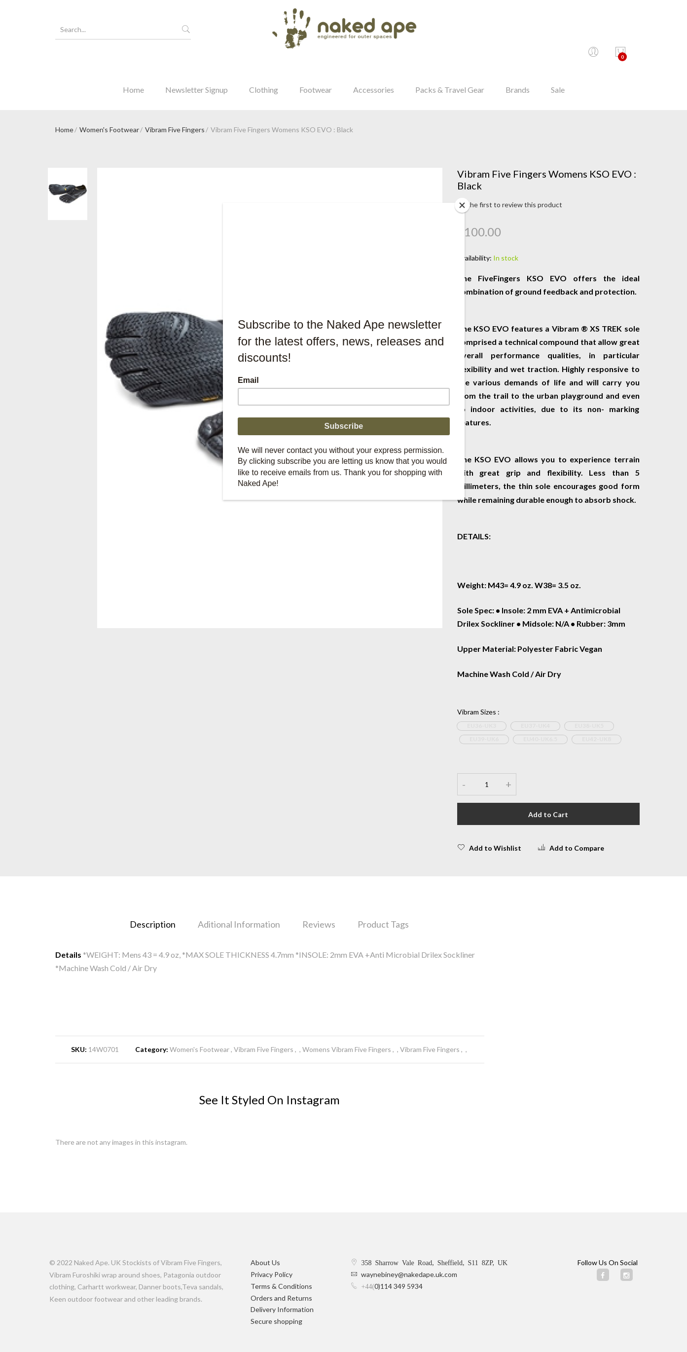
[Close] (462, 205)
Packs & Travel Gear (449, 66)
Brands (518, 66)
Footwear (315, 66)
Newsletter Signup (196, 66)
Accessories (373, 66)
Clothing (263, 66)
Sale (558, 66)
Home (133, 66)
